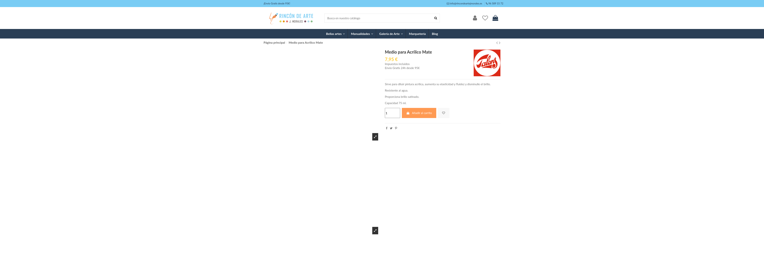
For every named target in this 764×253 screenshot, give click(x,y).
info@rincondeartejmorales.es (466, 3)
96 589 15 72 (495, 3)
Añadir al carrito (419, 113)
